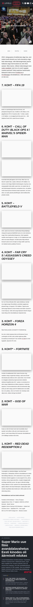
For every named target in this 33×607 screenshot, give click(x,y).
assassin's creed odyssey (11, 519)
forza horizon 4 (23, 523)
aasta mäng (20, 517)
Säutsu (16, 51)
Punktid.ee (18, 72)
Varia (9, 22)
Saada (24, 51)
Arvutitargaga (6, 75)
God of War (9, 525)
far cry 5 (25, 521)
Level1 (3, 22)
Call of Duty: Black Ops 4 (12, 521)
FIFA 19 (7, 523)
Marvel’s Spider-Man (21, 525)
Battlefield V (26, 519)
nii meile (24, 338)
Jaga (8, 51)
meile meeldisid (6, 68)
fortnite (13, 523)
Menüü (16, 3)
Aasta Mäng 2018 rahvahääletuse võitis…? (14, 26)
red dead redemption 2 (16, 527)
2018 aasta (12, 517)
